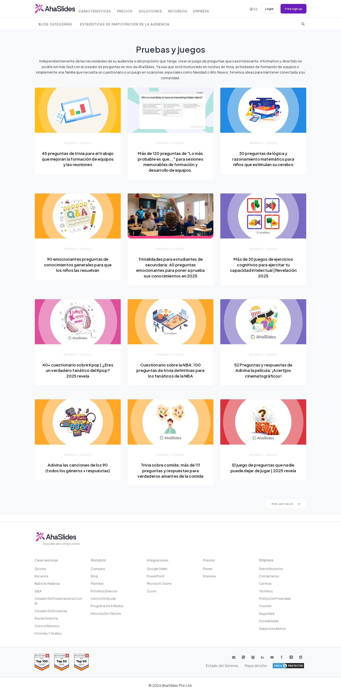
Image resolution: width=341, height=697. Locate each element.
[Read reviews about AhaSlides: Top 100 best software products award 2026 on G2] (42, 662)
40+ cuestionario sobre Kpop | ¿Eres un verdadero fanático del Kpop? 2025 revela (77, 376)
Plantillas (97, 583)
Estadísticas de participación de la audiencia (124, 24)
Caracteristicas (98, 9)
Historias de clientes (106, 613)
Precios (130, 9)
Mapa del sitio (293, 666)
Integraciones (158, 560)
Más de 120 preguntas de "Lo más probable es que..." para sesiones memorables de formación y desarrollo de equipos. (170, 162)
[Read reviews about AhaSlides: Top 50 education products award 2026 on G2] (61, 662)
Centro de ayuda (103, 598)
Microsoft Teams (159, 583)
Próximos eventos (104, 591)
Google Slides (157, 569)
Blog (94, 576)
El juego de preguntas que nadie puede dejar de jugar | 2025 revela (263, 474)
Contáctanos (269, 576)
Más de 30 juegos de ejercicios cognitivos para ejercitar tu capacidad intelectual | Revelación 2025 (263, 268)
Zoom (151, 591)
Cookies (265, 606)
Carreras (265, 583)
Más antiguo (286, 510)
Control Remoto (47, 626)
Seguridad (266, 613)
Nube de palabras (47, 583)
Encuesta (41, 576)
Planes (207, 569)
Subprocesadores (272, 628)
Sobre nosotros (271, 569)
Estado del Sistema (262, 666)
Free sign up (293, 9)
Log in (267, 9)
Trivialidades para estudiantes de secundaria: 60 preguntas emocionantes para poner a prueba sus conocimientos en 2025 (171, 270)
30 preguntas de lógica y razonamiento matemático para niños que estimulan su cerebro (263, 159)
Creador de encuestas (51, 611)
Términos (266, 591)
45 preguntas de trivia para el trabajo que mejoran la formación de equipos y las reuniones (78, 159)
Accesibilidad (269, 621)
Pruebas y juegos (77, 142)
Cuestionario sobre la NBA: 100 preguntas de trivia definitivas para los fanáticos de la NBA (170, 376)
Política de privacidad (275, 598)
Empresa (211, 9)
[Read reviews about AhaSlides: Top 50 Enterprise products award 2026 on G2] (81, 662)
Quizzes (40, 569)
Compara (98, 569)
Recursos (185, 9)
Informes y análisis (48, 633)
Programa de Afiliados (107, 606)
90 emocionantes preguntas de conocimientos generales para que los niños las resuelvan (78, 265)
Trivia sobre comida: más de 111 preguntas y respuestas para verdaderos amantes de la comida (170, 477)
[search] (303, 23)
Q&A (38, 591)
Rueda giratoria (46, 618)
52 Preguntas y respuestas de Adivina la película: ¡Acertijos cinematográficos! (263, 376)
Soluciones (157, 9)
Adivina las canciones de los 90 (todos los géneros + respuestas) (77, 474)
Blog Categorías (55, 24)
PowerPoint (155, 576)
